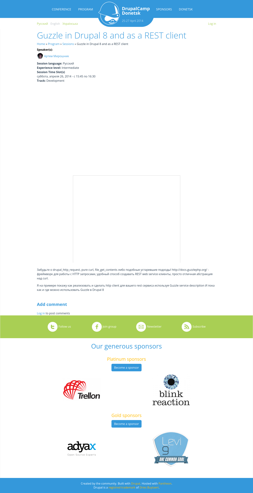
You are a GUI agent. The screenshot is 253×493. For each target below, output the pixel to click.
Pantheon (164, 483)
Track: (41, 81)
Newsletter (154, 326)
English (55, 24)
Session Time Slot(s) (51, 72)
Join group (109, 326)
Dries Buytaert (149, 487)
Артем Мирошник (56, 56)
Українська (70, 24)
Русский (42, 24)
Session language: (49, 63)
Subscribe (199, 326)
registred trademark (122, 487)
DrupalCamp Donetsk (136, 10)
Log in (212, 24)
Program (85, 9)
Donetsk (186, 9)
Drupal (135, 483)
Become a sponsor (126, 368)
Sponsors (164, 9)
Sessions (68, 44)
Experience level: (49, 68)
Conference (61, 9)
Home (41, 44)
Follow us (64, 326)
